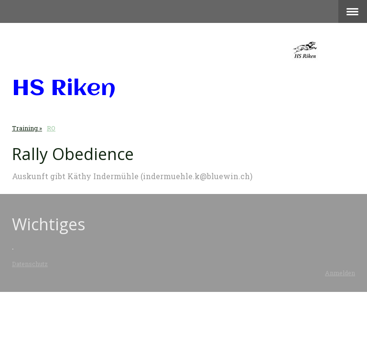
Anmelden (340, 273)
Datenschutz (30, 264)
